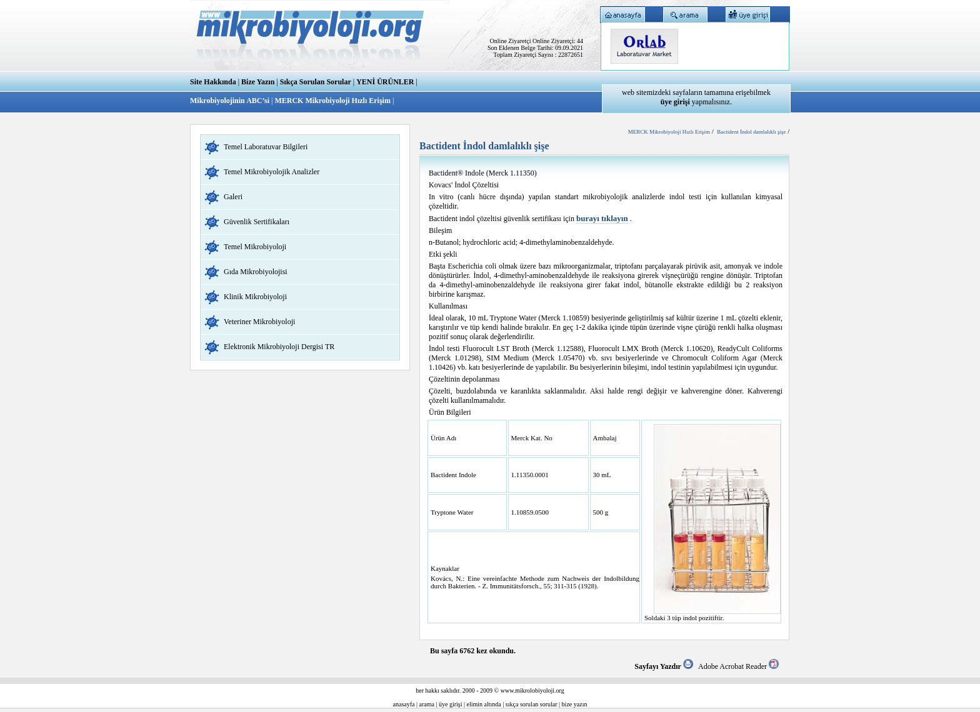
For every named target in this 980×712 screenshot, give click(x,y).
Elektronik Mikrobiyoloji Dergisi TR (279, 346)
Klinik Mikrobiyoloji (255, 296)
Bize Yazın (257, 81)
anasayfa (404, 704)
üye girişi (450, 704)
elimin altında (484, 704)
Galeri (233, 196)
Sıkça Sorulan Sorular (315, 81)
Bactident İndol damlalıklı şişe (751, 132)
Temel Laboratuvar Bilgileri (266, 146)
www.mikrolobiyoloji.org (532, 690)
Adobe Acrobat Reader (738, 666)
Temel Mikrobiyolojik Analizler (271, 171)
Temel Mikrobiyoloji (255, 246)
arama (426, 704)
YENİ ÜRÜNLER (385, 81)
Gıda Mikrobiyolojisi (256, 271)
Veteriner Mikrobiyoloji (259, 321)
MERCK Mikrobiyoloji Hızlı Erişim (332, 100)
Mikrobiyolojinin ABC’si (230, 100)
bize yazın (575, 704)
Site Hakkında (213, 81)
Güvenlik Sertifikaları (256, 221)
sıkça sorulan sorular (532, 704)
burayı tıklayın (602, 218)
